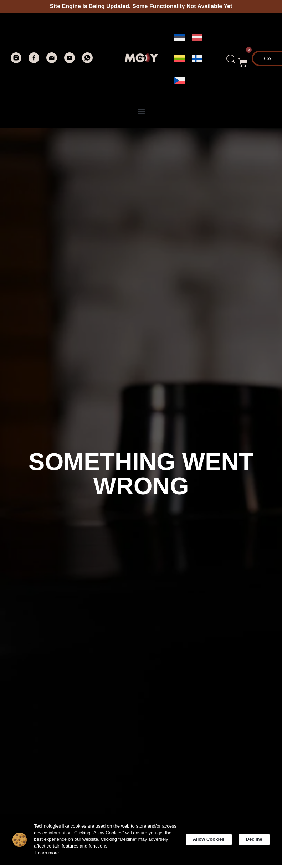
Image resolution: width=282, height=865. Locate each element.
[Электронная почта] (51, 61)
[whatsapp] (87, 61)
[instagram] (16, 61)
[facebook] (34, 61)
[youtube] (69, 61)
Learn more (56, 854)
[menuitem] (179, 37)
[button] (242, 59)
